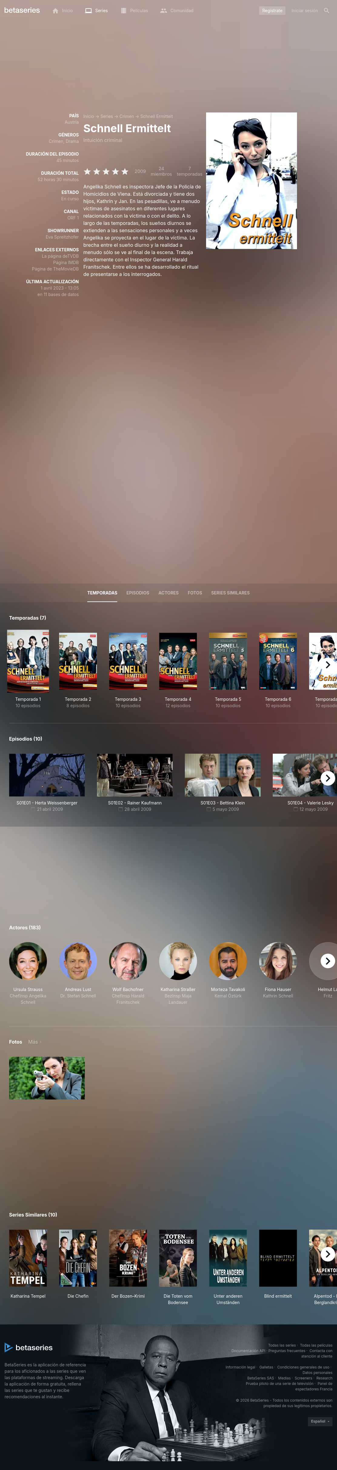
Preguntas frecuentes (287, 1350)
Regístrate (272, 10)
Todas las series (282, 1345)
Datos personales (317, 1372)
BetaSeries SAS (260, 1378)
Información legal (240, 1367)
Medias (284, 1378)
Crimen (126, 116)
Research (324, 1378)
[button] (28, 977)
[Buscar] (326, 10)
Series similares (230, 592)
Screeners (303, 1378)
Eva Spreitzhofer (62, 236)
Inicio (88, 116)
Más (33, 1042)
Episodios (137, 592)
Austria (72, 122)
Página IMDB (66, 262)
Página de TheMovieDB (55, 268)
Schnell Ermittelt (156, 116)
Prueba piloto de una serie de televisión (279, 1383)
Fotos (195, 592)
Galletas (266, 1367)
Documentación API (248, 1350)
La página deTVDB (60, 256)
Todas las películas (316, 1345)
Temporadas (102, 592)
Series (106, 116)
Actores (168, 592)
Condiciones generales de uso (303, 1367)
